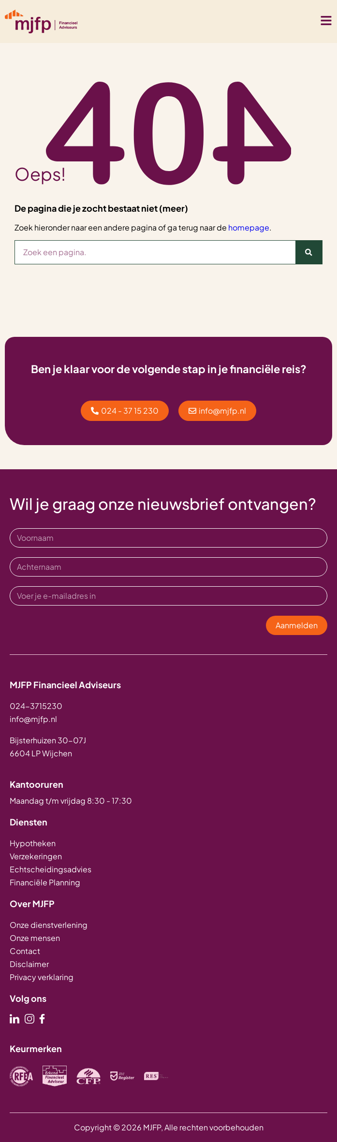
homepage (248, 227)
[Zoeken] (308, 252)
